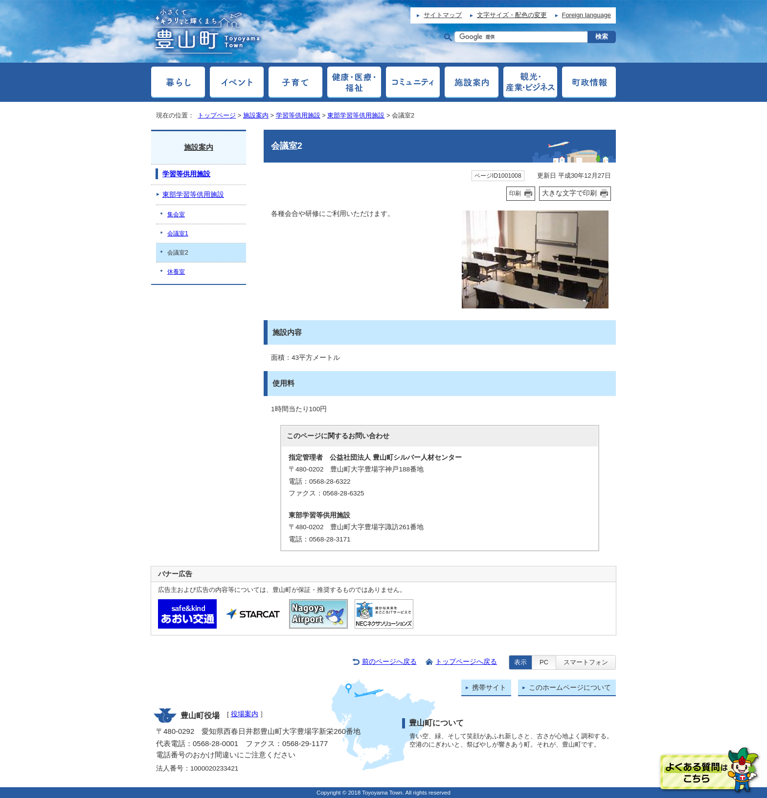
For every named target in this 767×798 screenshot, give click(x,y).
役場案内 (244, 714)
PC (544, 662)
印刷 (515, 193)
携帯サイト (489, 687)
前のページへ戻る (389, 661)
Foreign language (586, 15)
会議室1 (177, 233)
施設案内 (256, 115)
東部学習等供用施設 (355, 115)
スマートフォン (586, 662)
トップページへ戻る (466, 661)
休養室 (176, 271)
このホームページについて (570, 687)
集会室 (176, 214)
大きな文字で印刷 (569, 193)
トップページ (217, 115)
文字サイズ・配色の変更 (512, 15)
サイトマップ (443, 15)
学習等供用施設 (298, 115)
